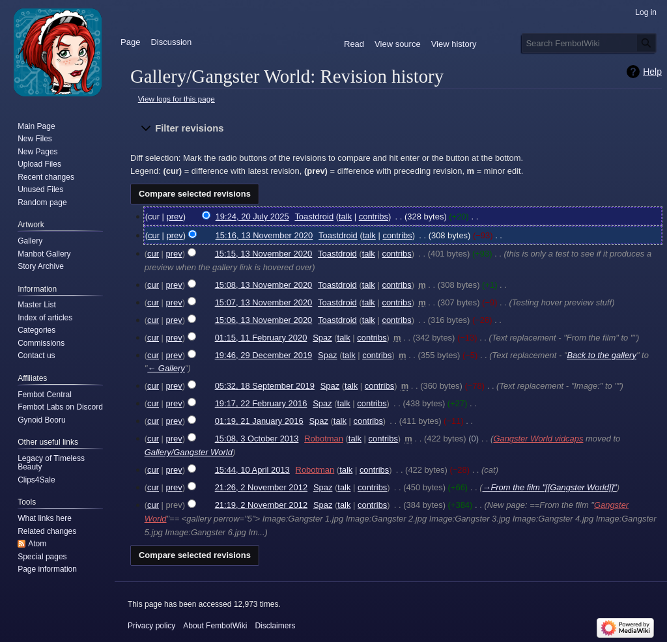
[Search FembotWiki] (589, 43)
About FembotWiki (215, 625)
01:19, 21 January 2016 (259, 421)
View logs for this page (176, 98)
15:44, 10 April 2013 (252, 470)
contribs (373, 216)
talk (345, 216)
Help (652, 71)
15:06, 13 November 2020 (264, 320)
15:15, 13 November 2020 (264, 253)
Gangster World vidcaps (538, 438)
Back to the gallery (601, 355)
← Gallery (166, 368)
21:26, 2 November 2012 (261, 487)
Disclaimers (275, 625)
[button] (396, 129)
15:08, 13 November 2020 (264, 285)
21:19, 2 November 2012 (261, 505)
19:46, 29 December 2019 (264, 355)
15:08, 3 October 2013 (257, 438)
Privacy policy (151, 625)
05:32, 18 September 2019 (265, 386)
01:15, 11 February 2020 (261, 337)
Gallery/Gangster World (189, 452)
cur (154, 235)
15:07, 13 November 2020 (264, 302)
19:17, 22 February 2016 (261, 403)
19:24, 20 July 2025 (252, 216)
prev (175, 216)
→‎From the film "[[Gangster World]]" (549, 487)
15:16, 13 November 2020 (264, 235)
